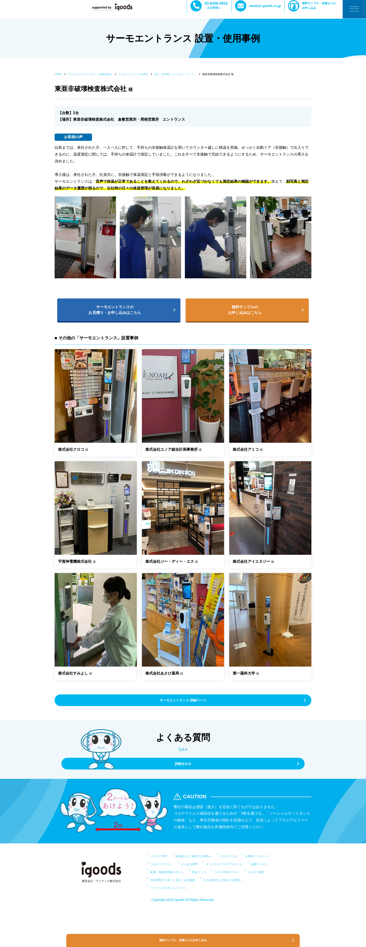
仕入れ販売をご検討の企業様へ (176, 904)
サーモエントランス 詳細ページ (183, 704)
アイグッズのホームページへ (235, 904)
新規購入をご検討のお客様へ (205, 864)
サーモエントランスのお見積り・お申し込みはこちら (116, 311)
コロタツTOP (161, 864)
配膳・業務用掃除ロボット (172, 888)
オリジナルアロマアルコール (174, 880)
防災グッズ (212, 888)
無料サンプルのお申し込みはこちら (244, 311)
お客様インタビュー (167, 872)
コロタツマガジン (207, 872)
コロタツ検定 (161, 896)
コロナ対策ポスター (247, 888)
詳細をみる (183, 770)
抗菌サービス (218, 880)
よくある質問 (241, 872)
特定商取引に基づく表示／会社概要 (211, 896)
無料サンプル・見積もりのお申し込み (322, 9)
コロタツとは (249, 864)
